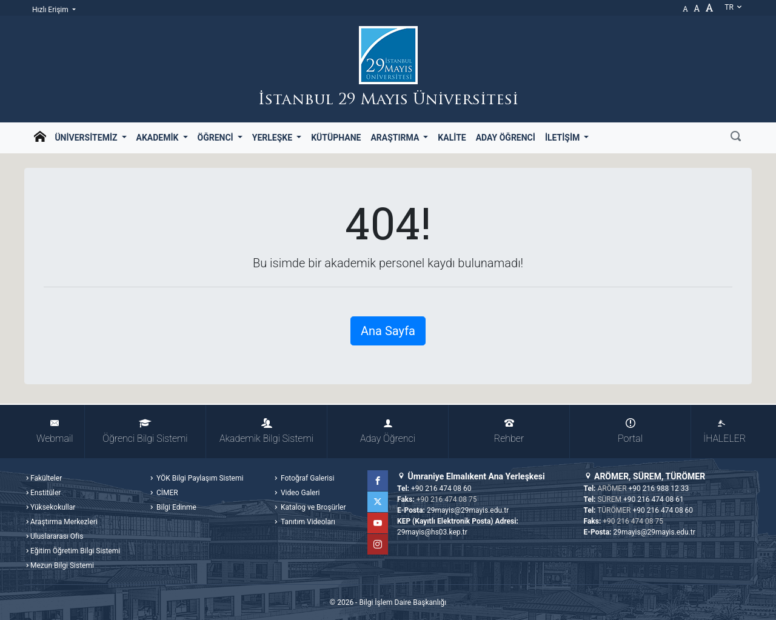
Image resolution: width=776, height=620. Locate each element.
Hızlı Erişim (51, 9)
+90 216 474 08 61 (653, 499)
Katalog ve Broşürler (312, 507)
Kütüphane (336, 137)
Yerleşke (273, 137)
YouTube (377, 523)
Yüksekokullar (52, 507)
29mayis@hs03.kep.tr (432, 532)
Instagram (377, 544)
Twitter (377, 502)
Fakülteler (46, 478)
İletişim (563, 137)
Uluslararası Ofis (56, 536)
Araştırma (395, 137)
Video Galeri (299, 492)
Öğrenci (217, 137)
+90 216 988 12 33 (659, 488)
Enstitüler (45, 492)
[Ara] (736, 137)
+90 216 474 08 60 (441, 488)
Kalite (452, 137)
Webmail (54, 431)
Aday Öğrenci (505, 137)
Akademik (158, 137)
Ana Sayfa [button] (388, 331)
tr (733, 7)
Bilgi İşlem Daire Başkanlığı (402, 602)
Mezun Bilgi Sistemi (62, 565)
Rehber (509, 431)
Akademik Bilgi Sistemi (266, 431)
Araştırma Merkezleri (64, 522)
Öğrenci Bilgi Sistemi (144, 431)
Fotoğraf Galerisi (306, 478)
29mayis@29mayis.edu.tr (468, 510)
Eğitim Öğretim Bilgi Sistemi (75, 551)
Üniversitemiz (87, 137)
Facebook (377, 480)
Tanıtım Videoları (307, 522)
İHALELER (724, 431)
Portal (630, 431)
